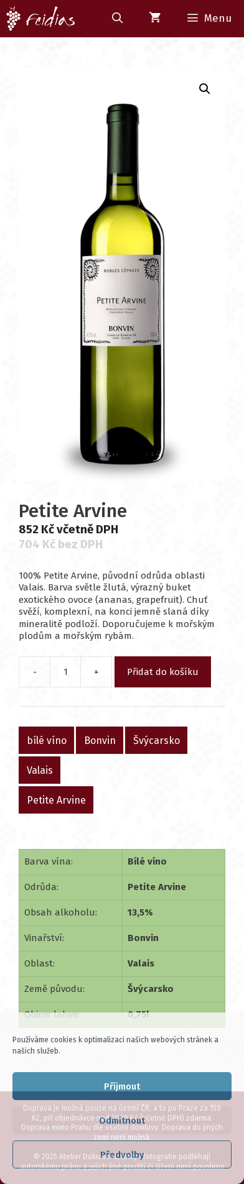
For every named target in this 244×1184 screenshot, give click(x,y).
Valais (40, 770)
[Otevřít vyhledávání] (117, 18)
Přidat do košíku (163, 671)
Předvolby (122, 1154)
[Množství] (65, 671)
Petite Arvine (56, 799)
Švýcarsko (156, 740)
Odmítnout (122, 1120)
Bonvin (100, 740)
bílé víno (47, 740)
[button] (205, 89)
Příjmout (122, 1086)
